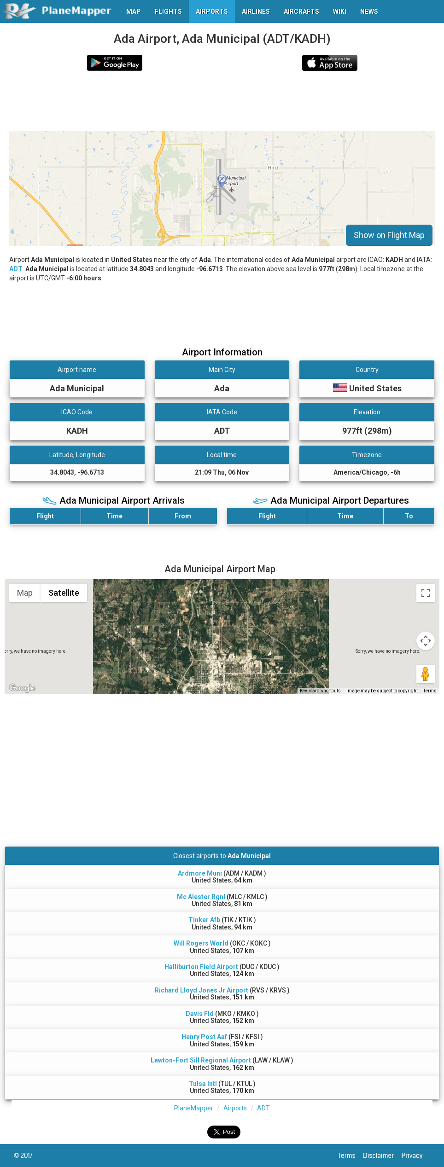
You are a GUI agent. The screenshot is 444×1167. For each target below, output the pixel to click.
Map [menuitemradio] (25, 593)
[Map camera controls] (425, 641)
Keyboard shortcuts (320, 690)
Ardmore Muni (200, 873)
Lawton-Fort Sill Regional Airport (201, 1060)
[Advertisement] (177, 101)
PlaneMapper (193, 1108)
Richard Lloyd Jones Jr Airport (201, 990)
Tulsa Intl (203, 1083)
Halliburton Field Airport (201, 966)
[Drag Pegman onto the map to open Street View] (425, 674)
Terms (350, 1155)
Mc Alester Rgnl (201, 896)
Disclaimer (382, 1155)
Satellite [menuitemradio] (63, 593)
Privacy (416, 1155)
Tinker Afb (204, 919)
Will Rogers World (201, 943)
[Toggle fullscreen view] (425, 593)
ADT (16, 269)
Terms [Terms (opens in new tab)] (430, 690)
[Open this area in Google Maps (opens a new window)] (22, 688)
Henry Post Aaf (204, 1036)
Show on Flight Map (389, 235)
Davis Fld (200, 1013)
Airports (235, 1108)
